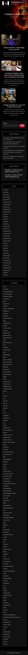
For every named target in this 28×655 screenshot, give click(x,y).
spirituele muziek (7, 595)
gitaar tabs (5, 367)
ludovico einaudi (7, 454)
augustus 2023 (6, 270)
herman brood (6, 384)
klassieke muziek (7, 439)
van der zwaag (6, 624)
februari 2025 (6, 226)
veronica (5, 627)
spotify (4, 597)
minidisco (5, 461)
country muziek (7, 328)
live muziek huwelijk (8, 452)
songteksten (6, 583)
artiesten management (8, 308)
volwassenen (6, 634)
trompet (5, 610)
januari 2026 (6, 199)
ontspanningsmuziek (8, 507)
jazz (4, 410)
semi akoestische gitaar (8, 571)
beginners (5, 313)
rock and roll (6, 559)
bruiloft (5, 325)
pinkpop (5, 524)
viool (4, 629)
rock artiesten (6, 561)
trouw (4, 612)
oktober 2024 (6, 236)
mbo (4, 456)
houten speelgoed (7, 388)
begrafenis (5, 316)
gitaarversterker (7, 371)
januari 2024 (6, 258)
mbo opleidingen (7, 459)
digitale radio (6, 333)
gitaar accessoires (7, 359)
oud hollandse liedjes (8, 517)
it (3, 393)
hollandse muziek (7, 386)
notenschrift (6, 500)
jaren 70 (5, 403)
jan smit (5, 396)
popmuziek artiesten (8, 534)
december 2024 (7, 231)
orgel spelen (6, 515)
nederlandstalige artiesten (9, 493)
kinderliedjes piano (7, 430)
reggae (5, 551)
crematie (5, 330)
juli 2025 (5, 214)
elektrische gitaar (7, 342)
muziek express (7, 471)
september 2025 (7, 209)
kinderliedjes (6, 427)
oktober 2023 (6, 265)
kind (4, 422)
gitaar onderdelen (7, 364)
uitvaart (5, 619)
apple (4, 301)
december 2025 (7, 202)
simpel (4, 573)
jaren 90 (5, 408)
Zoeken (5, 123)
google (4, 376)
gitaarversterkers (7, 374)
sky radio (5, 580)
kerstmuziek (6, 418)
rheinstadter (8, 170)
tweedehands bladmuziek (9, 614)
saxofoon (5, 568)
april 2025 (5, 221)
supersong (5, 602)
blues (4, 320)
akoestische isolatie (8, 296)
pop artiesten (6, 529)
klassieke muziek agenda (9, 442)
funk (4, 352)
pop (4, 527)
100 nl (4, 286)
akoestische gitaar (7, 294)
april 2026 (5, 192)
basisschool (6, 311)
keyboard (5, 420)
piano (4, 522)
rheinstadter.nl (16, 2)
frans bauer (6, 347)
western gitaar (6, 636)
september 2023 (7, 267)
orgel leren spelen (7, 512)
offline (4, 503)
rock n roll (5, 563)
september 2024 (7, 238)
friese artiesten (6, 350)
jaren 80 (5, 405)
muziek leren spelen (8, 473)
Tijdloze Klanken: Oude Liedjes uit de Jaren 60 (13, 49)
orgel (4, 510)
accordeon (5, 289)
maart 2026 (6, 194)
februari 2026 (6, 197)
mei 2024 (5, 248)
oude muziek (6, 520)
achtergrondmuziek (8, 291)
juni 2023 (5, 275)
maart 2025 (6, 224)
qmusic (5, 539)
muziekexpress (6, 481)
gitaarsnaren (6, 369)
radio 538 (5, 544)
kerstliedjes (6, 415)
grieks (4, 379)
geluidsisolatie (6, 354)
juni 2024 (5, 245)
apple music (6, 303)
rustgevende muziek (8, 566)
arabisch (5, 306)
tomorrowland (6, 605)
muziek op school (7, 476)
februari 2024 (6, 255)
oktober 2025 (6, 207)
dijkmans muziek (7, 337)
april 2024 (5, 250)
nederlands (6, 486)
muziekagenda (6, 478)
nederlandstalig (7, 488)
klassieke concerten (8, 435)
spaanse (5, 590)
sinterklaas (5, 576)
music (4, 466)
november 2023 (7, 262)
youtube (5, 641)
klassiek (5, 432)
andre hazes (6, 298)
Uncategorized (6, 622)
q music (5, 537)
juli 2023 (5, 272)
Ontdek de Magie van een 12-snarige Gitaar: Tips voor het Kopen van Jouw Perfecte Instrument (13, 152)
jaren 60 (5, 401)
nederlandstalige (7, 490)
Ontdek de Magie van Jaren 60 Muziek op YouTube (14, 106)
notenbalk (5, 498)
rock (4, 556)
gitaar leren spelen (7, 362)
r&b (4, 542)
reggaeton (5, 554)
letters (4, 444)
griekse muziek (7, 381)
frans (4, 345)
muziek (5, 469)
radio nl (5, 546)
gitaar (4, 357)
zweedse (5, 644)
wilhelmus (5, 639)
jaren (4, 398)
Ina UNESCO (8, 175)
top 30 (4, 607)
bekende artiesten (7, 318)
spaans (4, 588)
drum (4, 340)
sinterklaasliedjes (7, 578)
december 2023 (7, 260)
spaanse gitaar (6, 593)
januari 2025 (6, 228)
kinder (4, 425)
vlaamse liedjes (6, 631)
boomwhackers (6, 323)
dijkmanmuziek (7, 335)
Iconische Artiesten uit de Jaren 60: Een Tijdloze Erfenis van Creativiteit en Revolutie (14, 75)
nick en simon (6, 495)
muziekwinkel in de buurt (9, 483)
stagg (4, 600)
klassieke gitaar (7, 437)
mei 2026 (5, 190)
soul (4, 585)
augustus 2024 (6, 241)
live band (5, 449)
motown (5, 464)
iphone (5, 391)
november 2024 (7, 233)
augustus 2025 (6, 211)
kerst (4, 413)
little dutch (6, 447)
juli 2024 (5, 243)
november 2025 (7, 204)
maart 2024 (6, 253)
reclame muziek (7, 549)
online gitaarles (7, 505)
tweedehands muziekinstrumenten (11, 617)
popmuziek (6, 532)
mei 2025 (5, 219)
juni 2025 (5, 216)
